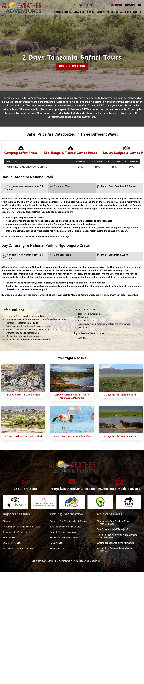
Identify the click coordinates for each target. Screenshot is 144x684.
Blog (127, 12)
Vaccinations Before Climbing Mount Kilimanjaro (114, 549)
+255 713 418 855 (25, 489)
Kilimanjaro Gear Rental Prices (64, 537)
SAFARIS (100, 12)
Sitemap (7, 521)
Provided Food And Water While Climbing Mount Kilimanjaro (117, 536)
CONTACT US (135, 12)
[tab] (20, 148)
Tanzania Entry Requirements (17, 532)
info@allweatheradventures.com (72, 489)
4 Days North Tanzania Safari (23, 394)
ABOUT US (66, 12)
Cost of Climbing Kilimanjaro (63, 532)
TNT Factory (106, 561)
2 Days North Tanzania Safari (120, 394)
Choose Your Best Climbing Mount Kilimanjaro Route (113, 522)
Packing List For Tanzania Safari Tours (21, 526)
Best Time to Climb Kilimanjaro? (18, 548)
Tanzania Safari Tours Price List (65, 526)
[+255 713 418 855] (24, 481)
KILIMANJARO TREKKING (84, 12)
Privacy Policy (57, 548)
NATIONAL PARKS (114, 12)
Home (58, 12)
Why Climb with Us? (12, 543)
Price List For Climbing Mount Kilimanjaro (70, 521)
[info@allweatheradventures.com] (72, 481)
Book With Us (9, 537)
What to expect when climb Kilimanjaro (115, 543)
